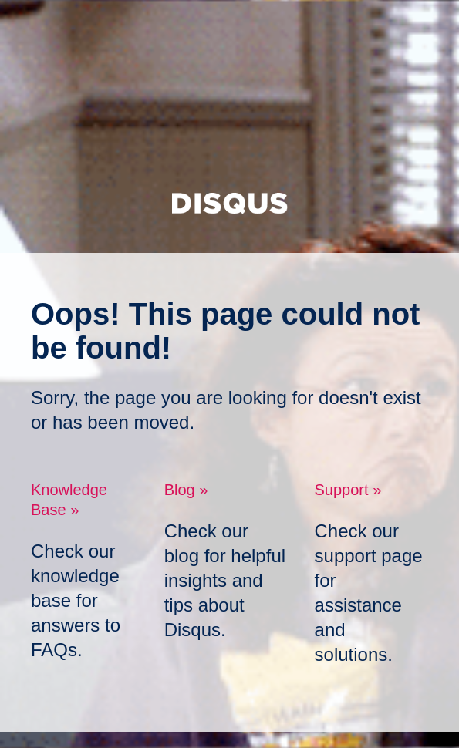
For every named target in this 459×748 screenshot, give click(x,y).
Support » (348, 489)
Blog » (186, 489)
